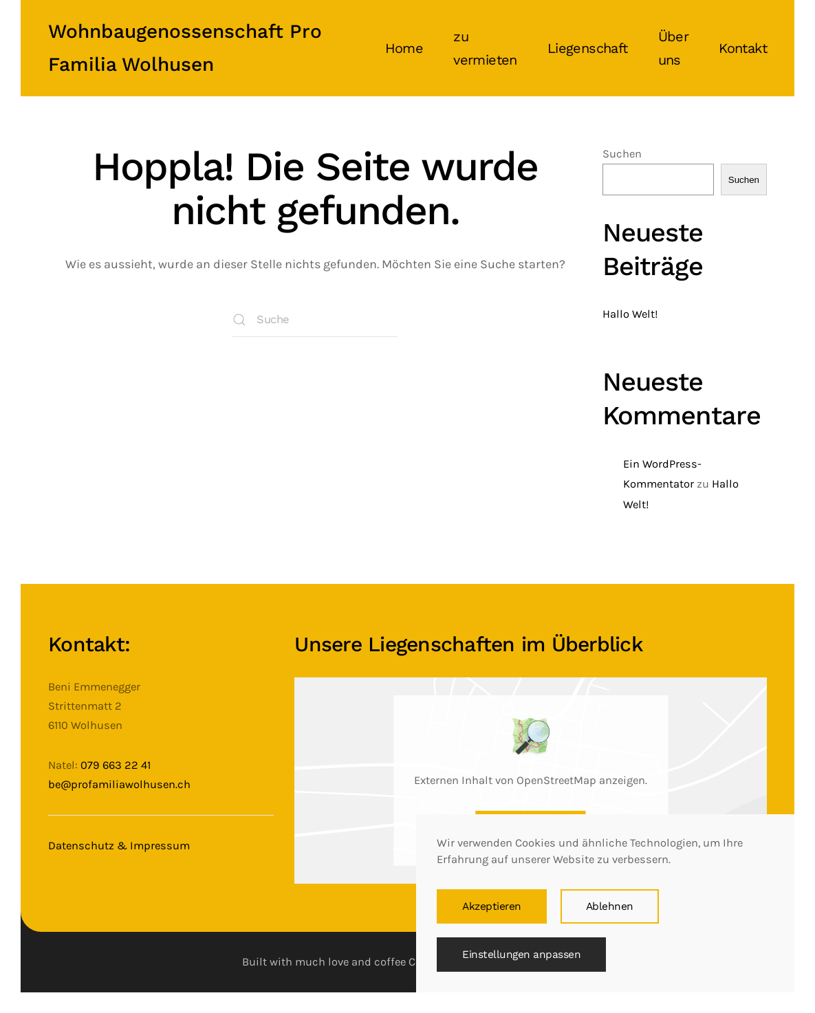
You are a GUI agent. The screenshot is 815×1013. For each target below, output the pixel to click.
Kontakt (743, 48)
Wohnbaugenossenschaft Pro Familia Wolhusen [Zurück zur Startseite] (185, 48)
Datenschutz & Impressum (119, 845)
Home (404, 48)
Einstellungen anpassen (521, 954)
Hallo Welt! (630, 313)
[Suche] (315, 320)
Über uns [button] (673, 48)
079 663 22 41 (115, 765)
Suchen (622, 153)
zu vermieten (485, 48)
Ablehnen (609, 906)
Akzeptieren (491, 906)
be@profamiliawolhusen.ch (119, 784)
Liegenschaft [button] (587, 48)
